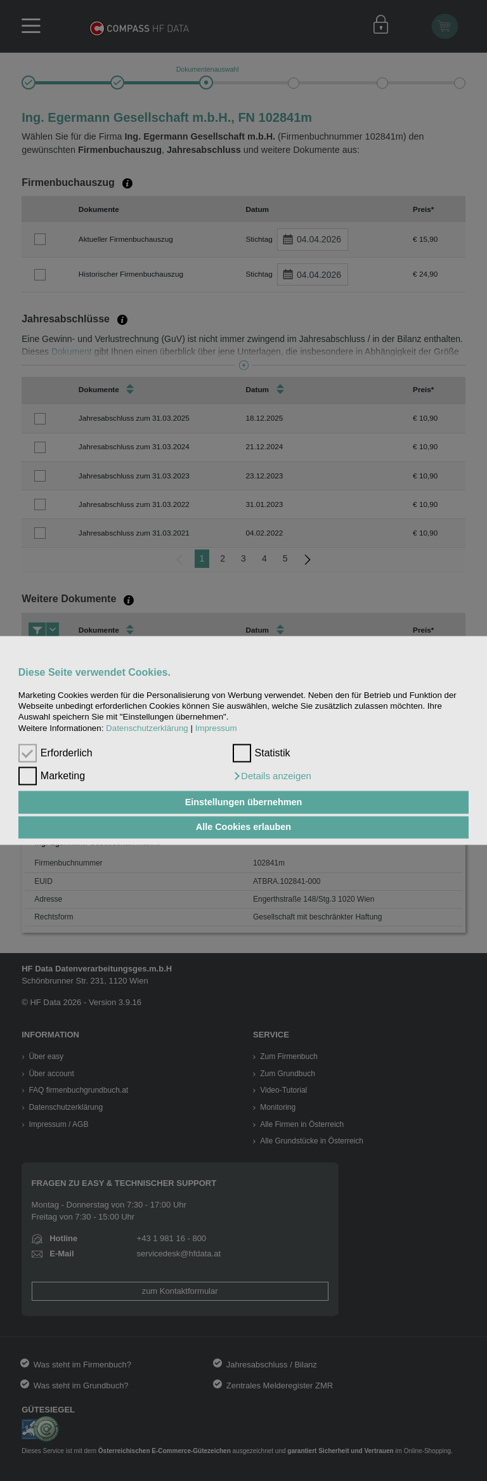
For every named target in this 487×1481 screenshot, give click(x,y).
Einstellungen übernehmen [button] (243, 802)
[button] (272, 777)
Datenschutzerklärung (147, 728)
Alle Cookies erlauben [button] (243, 827)
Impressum (216, 728)
